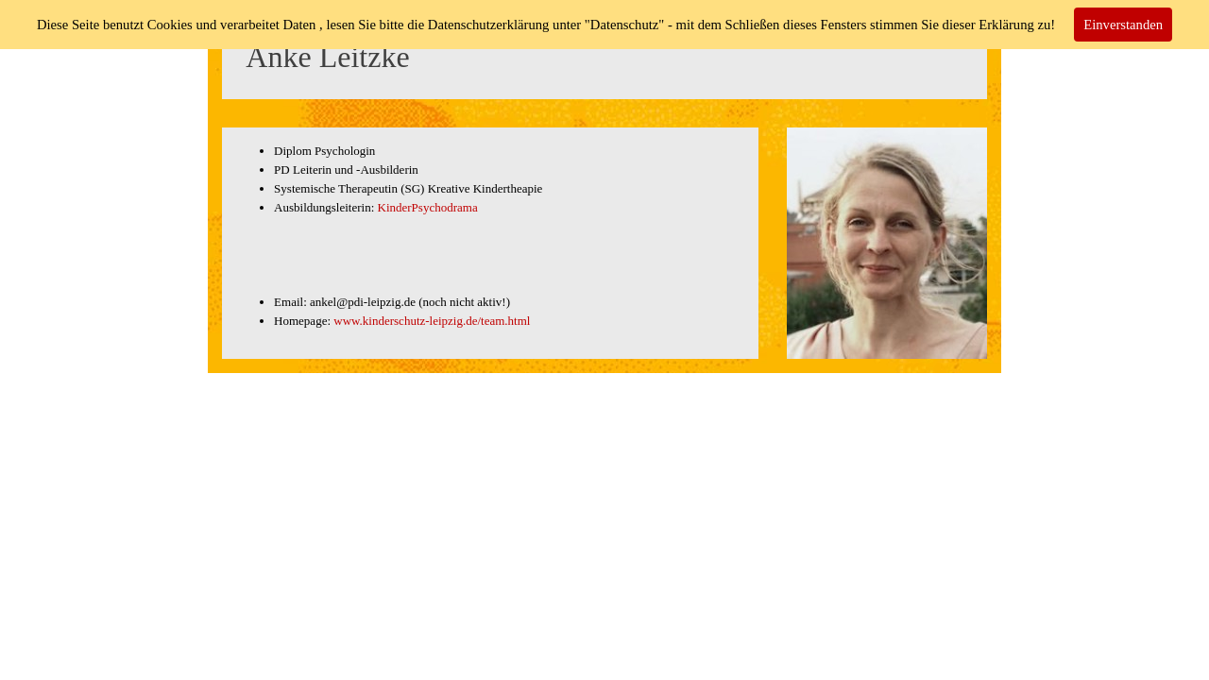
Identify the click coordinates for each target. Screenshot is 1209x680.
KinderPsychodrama (428, 207)
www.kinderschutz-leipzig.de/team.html (431, 321)
